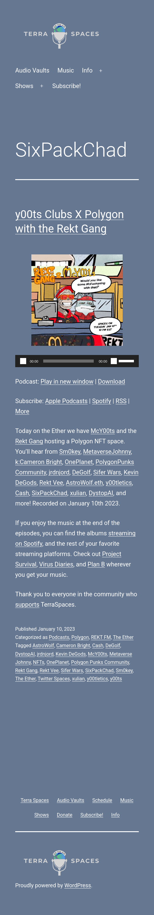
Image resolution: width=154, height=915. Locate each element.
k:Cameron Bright (38, 462)
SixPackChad (49, 493)
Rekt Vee (51, 482)
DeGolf (81, 472)
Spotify (101, 401)
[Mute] (114, 361)
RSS (121, 401)
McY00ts (103, 430)
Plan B (96, 564)
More (22, 411)
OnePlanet (79, 462)
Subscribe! (66, 86)
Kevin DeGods (71, 654)
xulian (78, 493)
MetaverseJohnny (107, 451)
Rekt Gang (29, 441)
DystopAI (101, 493)
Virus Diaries (56, 564)
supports (27, 604)
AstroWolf (43, 645)
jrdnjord (59, 472)
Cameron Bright (73, 645)
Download (111, 381)
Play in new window (66, 381)
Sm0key (70, 451)
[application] (77, 361)
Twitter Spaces (54, 679)
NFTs (38, 662)
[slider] (68, 361)
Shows (24, 86)
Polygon (80, 637)
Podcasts (59, 637)
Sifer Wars (107, 472)
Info (87, 70)
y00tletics (119, 482)
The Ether (123, 637)
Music (66, 70)
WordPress (78, 885)
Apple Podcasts (66, 401)
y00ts (116, 679)
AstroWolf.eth (84, 482)
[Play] (23, 361)
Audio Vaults (32, 70)
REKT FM (101, 637)
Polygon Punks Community (100, 662)
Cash (22, 493)
